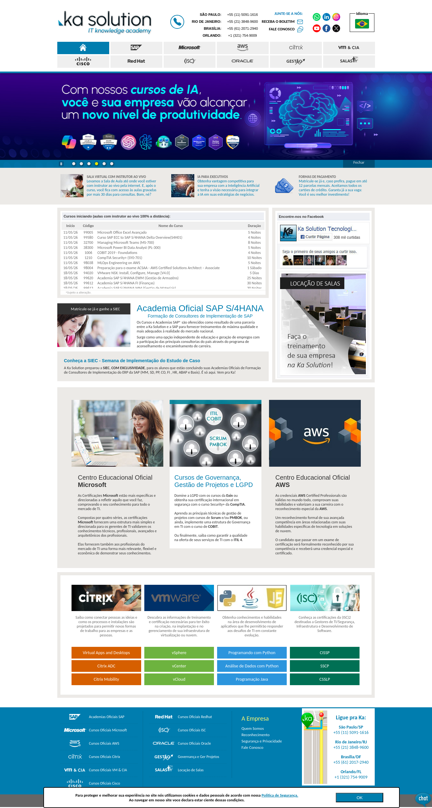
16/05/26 (70, 268)
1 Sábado (254, 268)
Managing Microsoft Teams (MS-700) (125, 242)
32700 (88, 242)
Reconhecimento (255, 734)
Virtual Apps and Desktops (106, 652)
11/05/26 (70, 232)
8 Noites (254, 242)
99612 (88, 283)
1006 (88, 252)
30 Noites (254, 283)
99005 (88, 232)
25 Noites (254, 278)
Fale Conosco (252, 747)
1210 (88, 258)
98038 (88, 263)
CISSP (324, 652)
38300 (88, 247)
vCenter (179, 666)
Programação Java (252, 679)
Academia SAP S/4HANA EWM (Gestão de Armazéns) (138, 278)
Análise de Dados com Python (252, 666)
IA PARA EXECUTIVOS (212, 177)
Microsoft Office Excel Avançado (122, 232)
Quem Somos (252, 728)
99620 (88, 278)
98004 (88, 268)
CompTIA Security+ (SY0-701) (119, 258)
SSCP (324, 666)
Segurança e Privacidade (261, 741)
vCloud (179, 679)
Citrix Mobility (106, 679)
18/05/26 (70, 273)
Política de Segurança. (279, 795)
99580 (88, 237)
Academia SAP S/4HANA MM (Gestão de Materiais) (136, 288)
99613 (88, 288)
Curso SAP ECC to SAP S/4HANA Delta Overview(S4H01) (139, 237)
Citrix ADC (106, 666)
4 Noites (254, 237)
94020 (88, 273)
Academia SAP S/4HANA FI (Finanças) (126, 283)
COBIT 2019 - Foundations (117, 252)
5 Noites (254, 232)
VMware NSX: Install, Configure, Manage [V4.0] (133, 273)
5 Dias (254, 273)
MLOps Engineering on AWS (118, 263)
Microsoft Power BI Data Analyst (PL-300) (129, 247)
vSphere (179, 652)
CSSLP (324, 679)
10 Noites (254, 258)
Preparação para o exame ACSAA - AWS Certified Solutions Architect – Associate (158, 268)
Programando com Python (252, 652)
